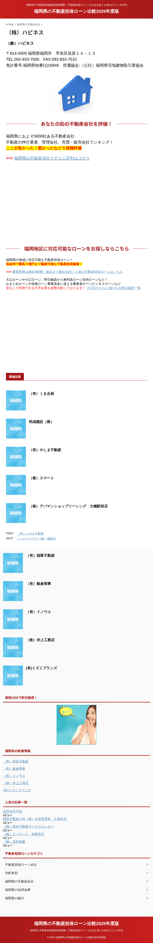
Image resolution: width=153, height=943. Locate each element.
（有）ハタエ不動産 (30, 533)
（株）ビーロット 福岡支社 (23, 834)
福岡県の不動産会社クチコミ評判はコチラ (52, 158)
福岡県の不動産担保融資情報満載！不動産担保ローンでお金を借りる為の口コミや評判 (76, 930)
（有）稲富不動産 (40, 556)
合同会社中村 (12, 811)
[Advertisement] (76, 205)
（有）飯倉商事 (38, 584)
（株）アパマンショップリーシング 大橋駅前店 (68, 506)
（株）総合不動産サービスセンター (28, 826)
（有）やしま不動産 (45, 450)
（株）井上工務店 (40, 640)
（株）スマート (41, 478)
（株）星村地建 (14, 841)
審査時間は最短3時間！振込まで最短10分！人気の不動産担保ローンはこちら (67, 271)
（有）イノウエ (38, 612)
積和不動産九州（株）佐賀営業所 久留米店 (35, 819)
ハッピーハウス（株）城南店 (36, 538)
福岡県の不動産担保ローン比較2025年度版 (76, 11)
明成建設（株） (41, 422)
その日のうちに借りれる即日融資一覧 (113, 288)
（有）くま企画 (41, 394)
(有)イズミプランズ (41, 668)
